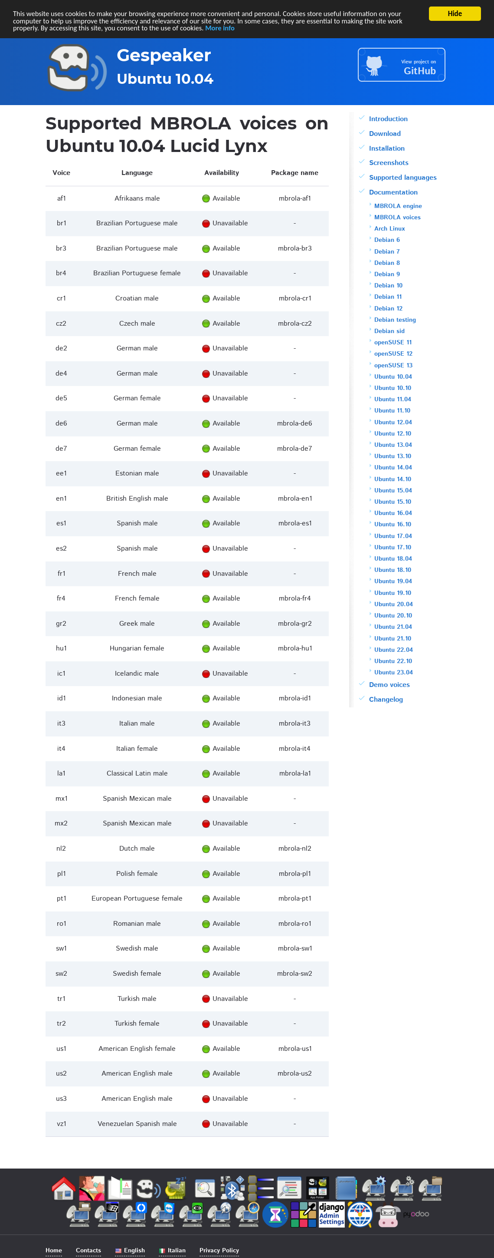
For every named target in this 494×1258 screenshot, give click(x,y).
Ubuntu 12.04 (393, 422)
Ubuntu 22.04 (393, 650)
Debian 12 (388, 308)
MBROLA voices (397, 217)
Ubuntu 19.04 (393, 581)
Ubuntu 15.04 (393, 490)
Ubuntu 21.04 (393, 627)
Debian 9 (387, 274)
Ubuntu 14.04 (393, 467)
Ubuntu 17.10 (392, 547)
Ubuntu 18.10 (392, 570)
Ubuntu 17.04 (393, 536)
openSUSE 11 (393, 342)
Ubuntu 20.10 (393, 615)
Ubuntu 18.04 (393, 559)
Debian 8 (387, 263)
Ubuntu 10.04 (393, 377)
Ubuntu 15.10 (392, 502)
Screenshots (389, 163)
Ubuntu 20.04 (393, 604)
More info (225, 28)
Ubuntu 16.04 (393, 513)
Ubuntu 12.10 (392, 433)
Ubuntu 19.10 (392, 593)
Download (385, 134)
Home (54, 1250)
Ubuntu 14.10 (392, 479)
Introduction (388, 119)
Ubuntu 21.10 (392, 638)
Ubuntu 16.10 (392, 524)
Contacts (88, 1250)
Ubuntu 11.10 (392, 410)
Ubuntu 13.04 (393, 445)
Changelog (386, 700)
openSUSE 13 (393, 365)
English (130, 1250)
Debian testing (395, 320)
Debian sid (389, 331)
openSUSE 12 (393, 354)
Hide (455, 13)
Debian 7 (387, 252)
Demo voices (389, 685)
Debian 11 (388, 297)
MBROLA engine (398, 206)
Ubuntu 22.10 (393, 661)
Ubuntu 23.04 (393, 672)
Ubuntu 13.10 (392, 456)
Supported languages (403, 178)
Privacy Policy (219, 1250)
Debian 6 (387, 240)
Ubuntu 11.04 (392, 399)
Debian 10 (388, 285)
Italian (172, 1250)
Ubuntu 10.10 (392, 388)
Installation (387, 149)
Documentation (393, 193)
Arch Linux (389, 229)
